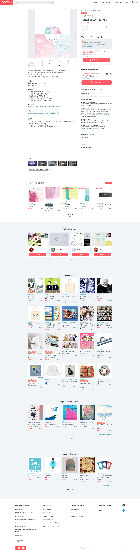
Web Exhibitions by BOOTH (51, 526)
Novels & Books (85, 10)
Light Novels (31, 203)
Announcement (75, 509)
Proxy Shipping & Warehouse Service (25, 519)
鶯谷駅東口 (40, 183)
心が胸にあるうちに (33, 205)
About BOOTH (106, 2)
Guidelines (68, 548)
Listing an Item (19, 509)
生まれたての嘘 (84, 205)
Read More (90, 46)
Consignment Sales (20, 526)
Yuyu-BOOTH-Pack (106, 115)
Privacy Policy (75, 548)
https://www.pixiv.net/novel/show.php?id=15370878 (44, 106)
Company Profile (39, 548)
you (78, 249)
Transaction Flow (48, 519)
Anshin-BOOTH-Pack (95, 115)
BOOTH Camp (19, 535)
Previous (29, 33)
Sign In (95, 2)
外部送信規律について (85, 548)
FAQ (72, 513)
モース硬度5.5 (66, 205)
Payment (85, 137)
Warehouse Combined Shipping (52, 523)
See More (70, 261)
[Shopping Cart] (127, 2)
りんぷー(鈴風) (60, 249)
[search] (52, 2)
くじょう (37, 249)
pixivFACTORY (84, 128)
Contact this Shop (86, 147)
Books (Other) (97, 10)
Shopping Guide (47, 513)
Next (75, 33)
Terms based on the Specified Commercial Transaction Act (106, 548)
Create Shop (118, 2)
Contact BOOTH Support (78, 516)
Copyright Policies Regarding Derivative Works (26, 530)
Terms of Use (47, 548)
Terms (83, 144)
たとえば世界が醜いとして (104, 205)
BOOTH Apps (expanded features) (24, 513)
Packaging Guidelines (21, 523)
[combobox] (34, 2)
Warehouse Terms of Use (58, 548)
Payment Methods (48, 516)
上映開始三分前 (49, 207)
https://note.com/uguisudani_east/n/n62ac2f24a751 (44, 113)
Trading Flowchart (88, 134)
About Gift (86, 93)
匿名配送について (20, 516)
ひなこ (101, 249)
